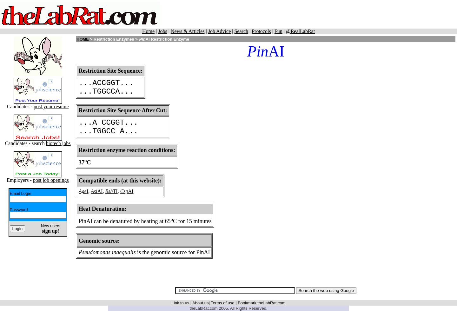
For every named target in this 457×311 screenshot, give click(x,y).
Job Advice (219, 31)
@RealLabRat (300, 31)
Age (83, 191)
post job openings (51, 180)
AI (100, 191)
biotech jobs (58, 143)
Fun (278, 31)
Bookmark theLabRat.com (261, 303)
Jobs (162, 31)
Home (148, 31)
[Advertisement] (317, 14)
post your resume (51, 106)
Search (241, 31)
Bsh (109, 191)
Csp (124, 191)
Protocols (261, 31)
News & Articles (188, 31)
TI (115, 191)
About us (200, 303)
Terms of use (222, 303)
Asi (94, 191)
